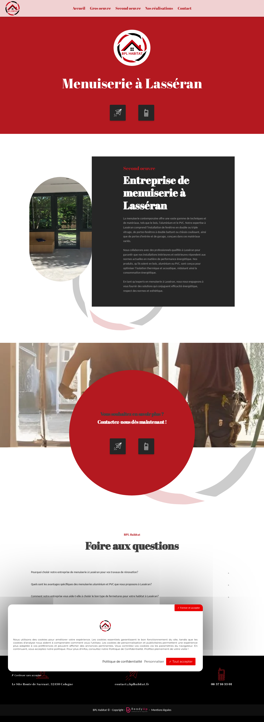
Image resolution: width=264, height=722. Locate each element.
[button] (118, 125)
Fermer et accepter (188, 607)
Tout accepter (181, 661)
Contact (185, 8)
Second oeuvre (128, 8)
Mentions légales (161, 710)
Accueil (78, 8)
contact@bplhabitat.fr (132, 684)
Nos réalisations (159, 8)
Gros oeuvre (100, 8)
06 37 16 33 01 (221, 684)
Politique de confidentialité (122, 661)
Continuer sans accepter (26, 675)
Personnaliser (154, 661)
